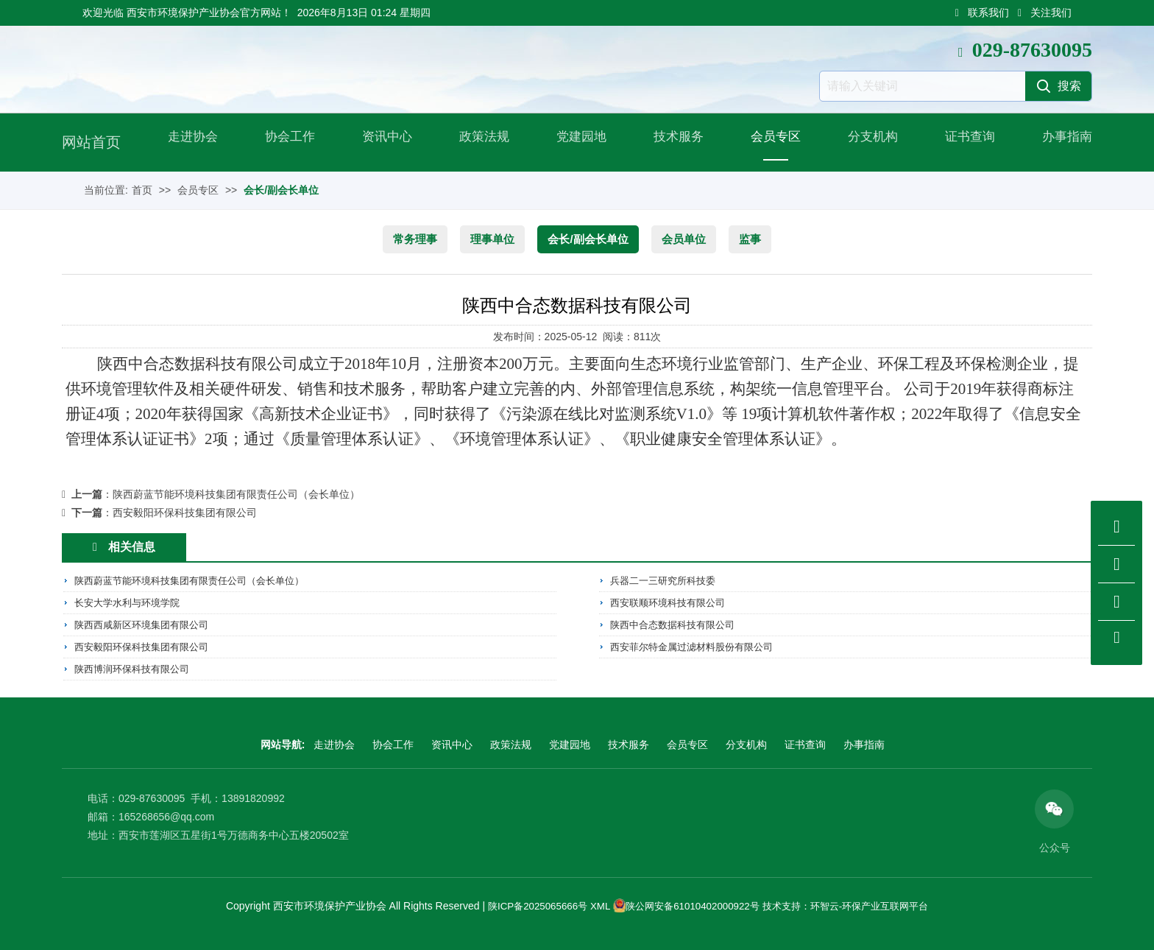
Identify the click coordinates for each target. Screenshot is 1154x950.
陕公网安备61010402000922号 (689, 904)
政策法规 (479, 142)
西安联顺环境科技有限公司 (672, 602)
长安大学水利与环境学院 (131, 602)
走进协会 (188, 142)
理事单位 (492, 239)
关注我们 (1045, 12)
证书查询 (965, 142)
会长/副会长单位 (281, 190)
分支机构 (868, 142)
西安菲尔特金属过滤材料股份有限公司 (697, 645)
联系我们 (982, 12)
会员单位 (684, 239)
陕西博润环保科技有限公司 (136, 666)
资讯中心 (382, 142)
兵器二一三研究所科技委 (666, 581)
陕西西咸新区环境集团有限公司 (146, 624)
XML (592, 904)
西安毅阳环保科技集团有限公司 (185, 512)
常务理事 (415, 239)
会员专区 (771, 142)
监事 (750, 239)
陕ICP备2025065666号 (526, 904)
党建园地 (577, 142)
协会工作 (285, 142)
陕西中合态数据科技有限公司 (677, 624)
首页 (142, 190)
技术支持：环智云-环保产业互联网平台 (852, 904)
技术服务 (674, 142)
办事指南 (1062, 142)
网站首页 (91, 142)
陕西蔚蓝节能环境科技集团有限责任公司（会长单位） (236, 494)
